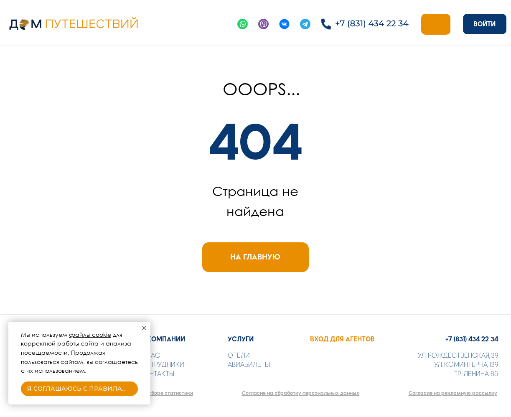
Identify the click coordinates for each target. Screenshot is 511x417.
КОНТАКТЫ (157, 374)
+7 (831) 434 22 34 (471, 339)
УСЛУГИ (241, 339)
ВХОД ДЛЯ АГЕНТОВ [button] (342, 339)
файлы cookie (90, 334)
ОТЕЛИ (239, 355)
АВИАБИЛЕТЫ (249, 365)
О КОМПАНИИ (162, 339)
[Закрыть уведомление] (144, 328)
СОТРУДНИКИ (162, 365)
